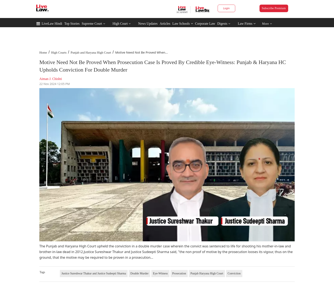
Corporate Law (205, 23)
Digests (222, 23)
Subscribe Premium (274, 8)
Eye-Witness (160, 273)
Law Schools (182, 23)
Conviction (234, 273)
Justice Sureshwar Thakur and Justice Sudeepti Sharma (94, 273)
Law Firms (247, 23)
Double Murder (139, 273)
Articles (165, 23)
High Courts (59, 52)
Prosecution (179, 273)
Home (43, 52)
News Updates (148, 23)
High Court (120, 23)
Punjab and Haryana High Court (91, 52)
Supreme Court (92, 23)
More (267, 23)
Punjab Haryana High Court (206, 273)
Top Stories (72, 23)
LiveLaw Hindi (52, 23)
